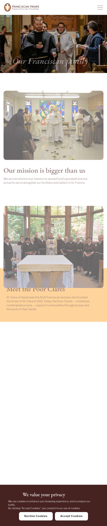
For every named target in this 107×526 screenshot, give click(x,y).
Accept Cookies (71, 516)
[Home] (21, 7)
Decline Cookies (35, 516)
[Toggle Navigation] (100, 7)
